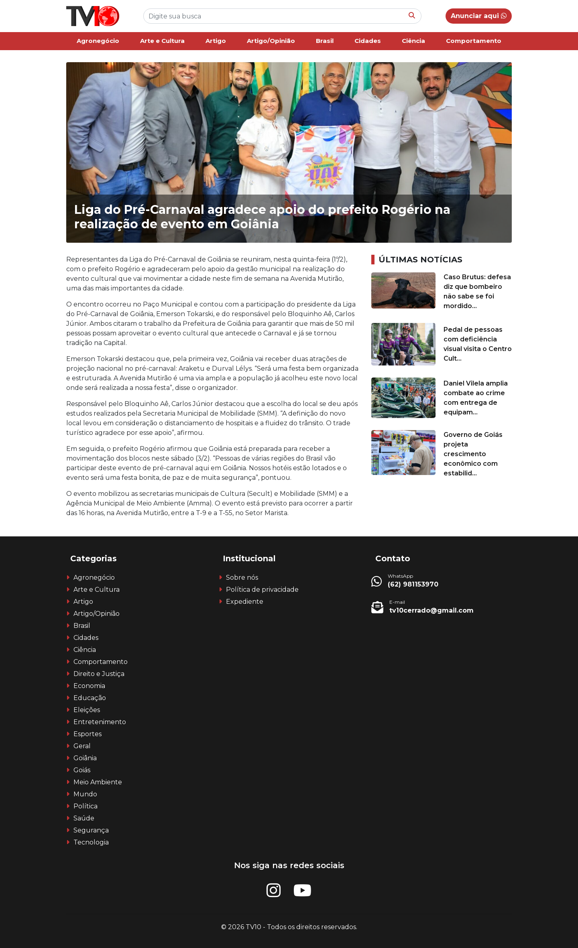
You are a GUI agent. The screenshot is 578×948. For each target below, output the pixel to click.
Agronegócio (98, 41)
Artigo (216, 41)
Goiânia (85, 758)
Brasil (325, 41)
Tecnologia (91, 842)
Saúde (83, 818)
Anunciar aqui (479, 16)
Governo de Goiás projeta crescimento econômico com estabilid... (473, 454)
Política (85, 806)
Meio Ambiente (97, 782)
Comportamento (473, 41)
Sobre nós (242, 577)
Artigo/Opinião (271, 41)
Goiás (81, 770)
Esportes (87, 734)
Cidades (367, 41)
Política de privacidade (262, 589)
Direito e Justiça (98, 674)
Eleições (86, 710)
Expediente (244, 601)
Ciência (413, 41)
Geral (82, 746)
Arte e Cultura (162, 41)
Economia (89, 686)
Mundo (85, 794)
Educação (89, 698)
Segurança (91, 830)
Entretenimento (99, 722)
